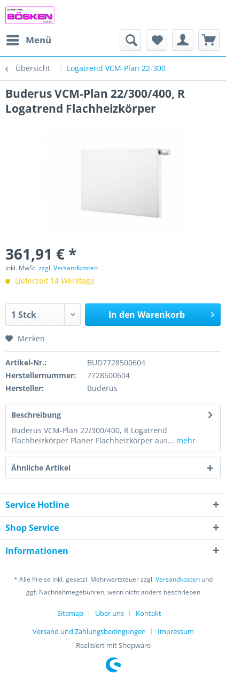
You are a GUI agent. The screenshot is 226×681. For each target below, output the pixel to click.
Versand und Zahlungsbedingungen (89, 631)
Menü (28, 39)
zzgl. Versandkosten (68, 267)
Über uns (109, 613)
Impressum (176, 631)
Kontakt (148, 613)
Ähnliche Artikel (41, 468)
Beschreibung (36, 415)
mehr (185, 440)
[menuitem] (28, 40)
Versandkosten (177, 579)
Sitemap (70, 613)
